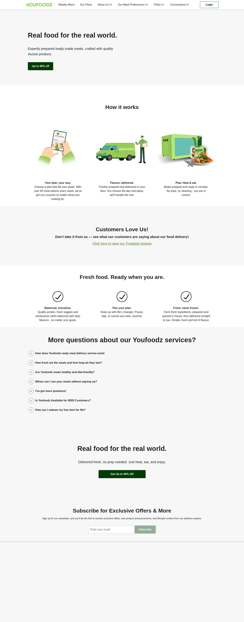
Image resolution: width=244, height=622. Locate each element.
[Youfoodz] (39, 4)
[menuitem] (40, 4)
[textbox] (111, 529)
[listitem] (58, 158)
